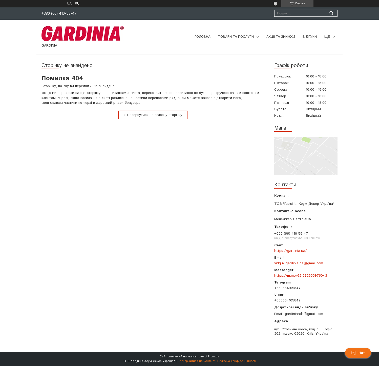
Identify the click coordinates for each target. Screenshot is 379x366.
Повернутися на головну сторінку (154, 114)
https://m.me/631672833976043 (300, 275)
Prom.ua (213, 356)
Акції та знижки (280, 36)
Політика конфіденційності (236, 361)
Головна (202, 36)
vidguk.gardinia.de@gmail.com (298, 263)
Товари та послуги (236, 36)
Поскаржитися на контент (196, 361)
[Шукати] (331, 13)
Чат (358, 353)
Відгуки (310, 36)
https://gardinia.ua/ (290, 250)
